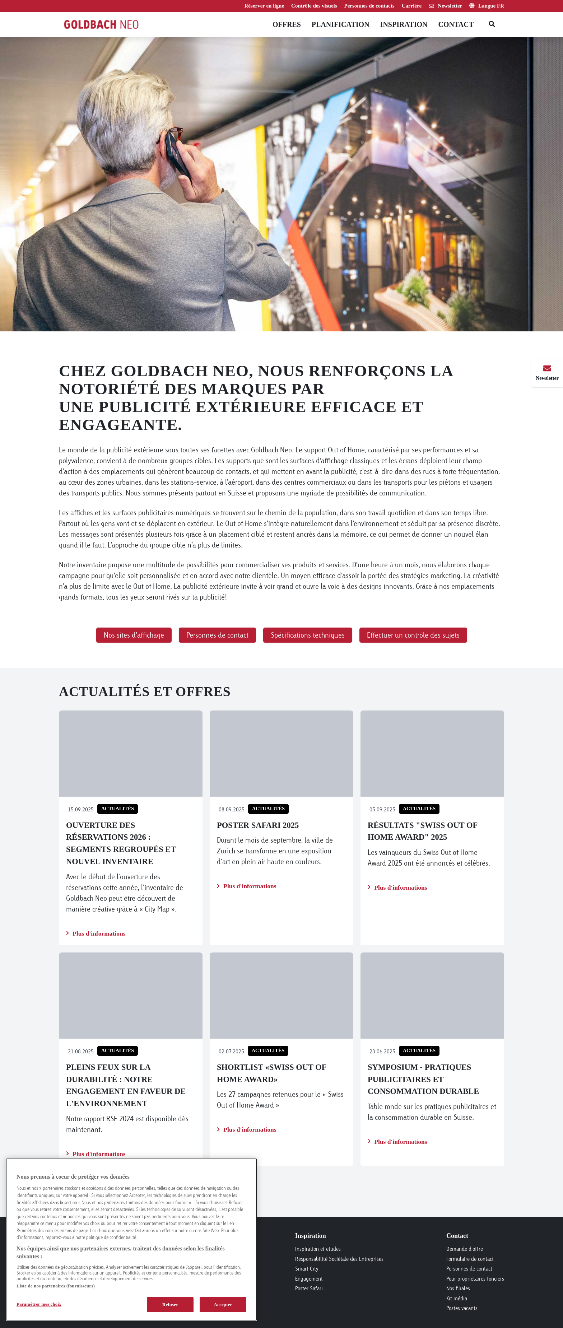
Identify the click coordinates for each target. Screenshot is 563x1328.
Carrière (412, 6)
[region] (131, 1239)
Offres (287, 24)
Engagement (309, 1278)
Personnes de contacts (369, 6)
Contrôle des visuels (314, 6)
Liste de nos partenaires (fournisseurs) (56, 1286)
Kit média (456, 1298)
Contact (456, 24)
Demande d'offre (464, 1248)
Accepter (223, 1304)
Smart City (306, 1268)
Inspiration (404, 24)
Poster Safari (309, 1288)
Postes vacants (462, 1308)
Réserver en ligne (264, 6)
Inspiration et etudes (318, 1248)
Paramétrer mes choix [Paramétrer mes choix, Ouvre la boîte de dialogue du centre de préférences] (39, 1304)
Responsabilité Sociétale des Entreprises (339, 1258)
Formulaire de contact (470, 1258)
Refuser (170, 1304)
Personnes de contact (469, 1268)
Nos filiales (458, 1288)
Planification (340, 24)
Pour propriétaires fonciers (475, 1278)
